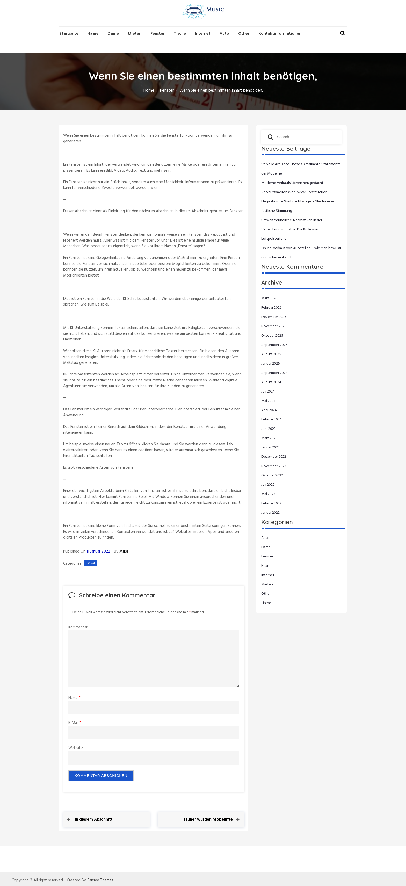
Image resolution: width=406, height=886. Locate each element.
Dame (113, 33)
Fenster (157, 33)
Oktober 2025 (272, 336)
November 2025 (273, 326)
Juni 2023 (268, 429)
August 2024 (271, 382)
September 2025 (274, 345)
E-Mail (74, 723)
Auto (224, 33)
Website (75, 748)
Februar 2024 (271, 420)
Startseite (68, 33)
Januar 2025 (270, 364)
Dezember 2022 (273, 457)
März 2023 (269, 438)
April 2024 (269, 410)
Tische (180, 33)
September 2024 (274, 373)
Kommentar (78, 627)
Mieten (134, 33)
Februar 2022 (271, 503)
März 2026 (269, 298)
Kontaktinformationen (279, 33)
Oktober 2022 (272, 475)
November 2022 (273, 466)
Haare (93, 33)
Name (74, 698)
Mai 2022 (268, 494)
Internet (203, 33)
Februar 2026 (271, 308)
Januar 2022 (270, 513)
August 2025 (271, 354)
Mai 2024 (268, 401)
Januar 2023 (270, 448)
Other (243, 33)
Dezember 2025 (273, 317)
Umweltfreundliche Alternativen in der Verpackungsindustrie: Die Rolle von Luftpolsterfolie (291, 229)
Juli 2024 (268, 392)
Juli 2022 (267, 485)
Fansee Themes (100, 880)
